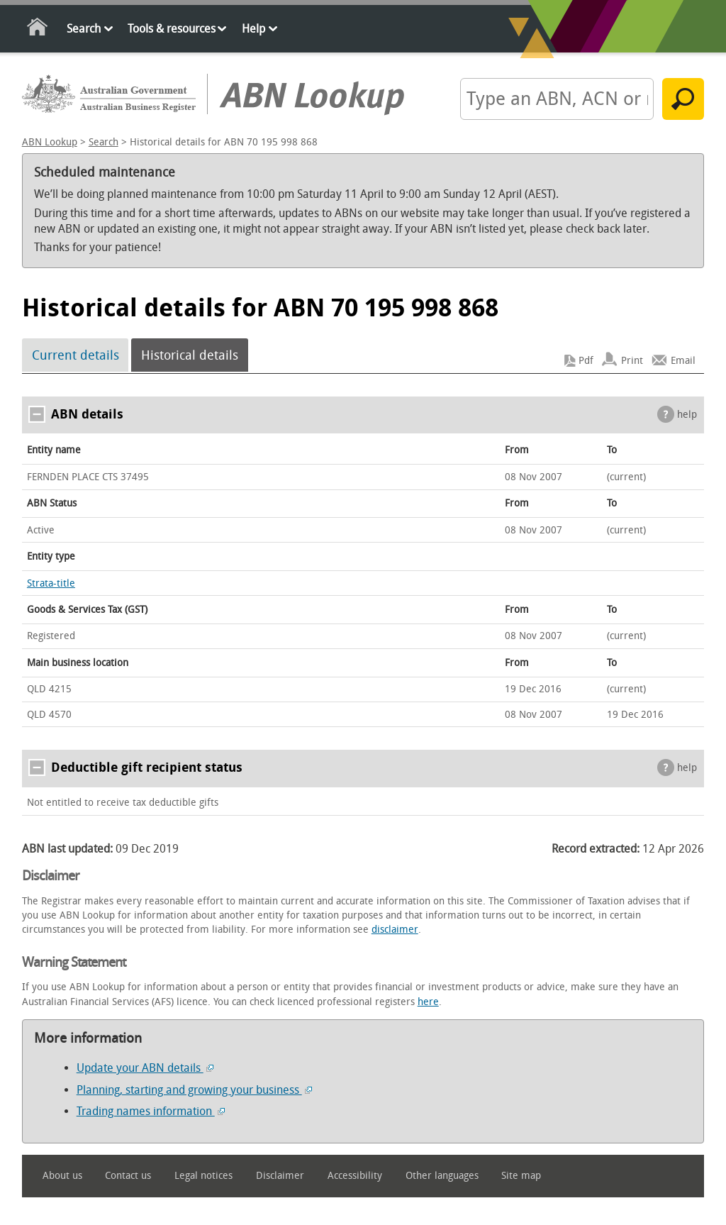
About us (62, 1176)
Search (84, 28)
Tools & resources (172, 28)
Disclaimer (280, 1176)
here (428, 1002)
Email (683, 361)
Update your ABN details (145, 1068)
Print (632, 361)
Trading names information (151, 1111)
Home (38, 29)
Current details (75, 355)
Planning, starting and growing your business (194, 1090)
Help (253, 28)
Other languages (442, 1176)
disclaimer (395, 930)
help (687, 415)
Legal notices (203, 1176)
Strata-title (51, 583)
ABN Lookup (49, 142)
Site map (521, 1176)
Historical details (189, 355)
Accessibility (355, 1176)
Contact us (128, 1176)
